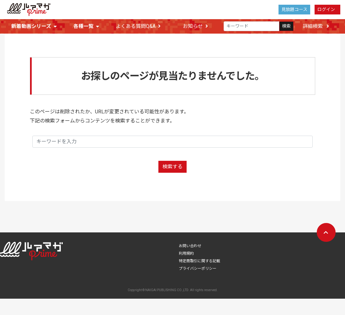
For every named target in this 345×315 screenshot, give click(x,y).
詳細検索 (316, 26)
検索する (172, 168)
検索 (286, 26)
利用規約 (186, 255)
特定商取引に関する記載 (199, 263)
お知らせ (195, 27)
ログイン (326, 9)
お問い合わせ (190, 248)
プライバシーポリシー (197, 270)
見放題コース (294, 9)
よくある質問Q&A (138, 27)
